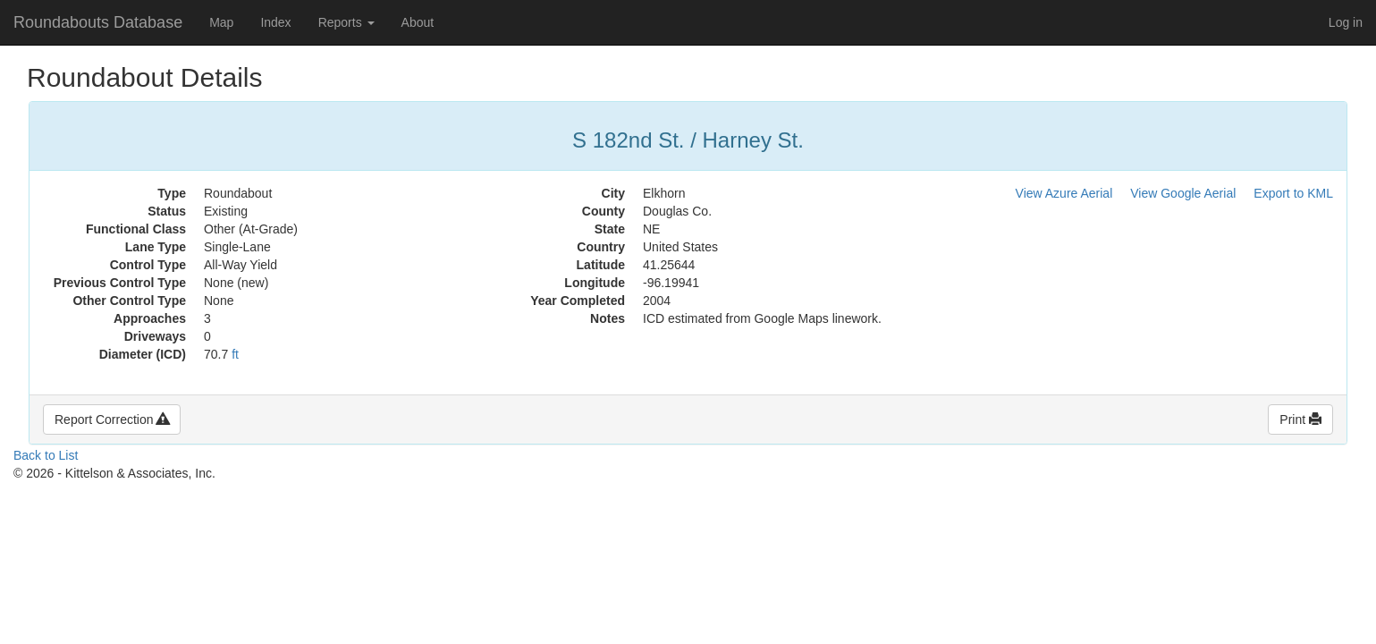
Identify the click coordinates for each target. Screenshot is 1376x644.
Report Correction (112, 419)
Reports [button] (346, 22)
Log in (1346, 22)
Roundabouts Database (97, 22)
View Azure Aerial (1064, 193)
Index (275, 22)
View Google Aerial (1183, 193)
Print (1300, 419)
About (418, 22)
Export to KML (1293, 193)
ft (235, 354)
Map (221, 22)
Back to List (45, 455)
